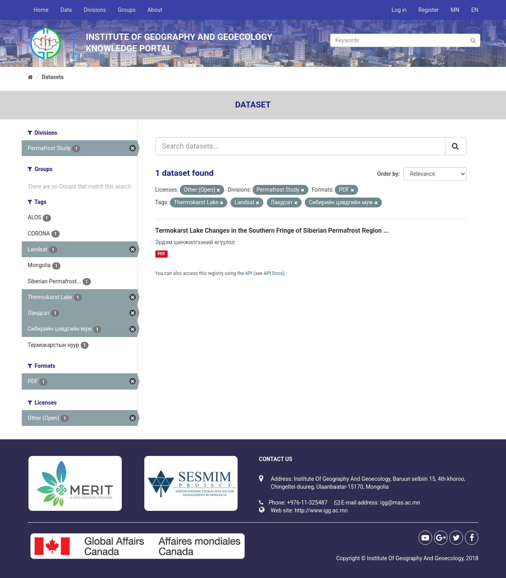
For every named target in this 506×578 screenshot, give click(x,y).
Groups (127, 10)
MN (455, 10)
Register (429, 10)
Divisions (95, 10)
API (249, 273)
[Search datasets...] (300, 146)
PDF (161, 253)
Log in (399, 10)
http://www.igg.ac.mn (321, 510)
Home (41, 10)
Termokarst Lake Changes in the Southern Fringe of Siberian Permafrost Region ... (272, 230)
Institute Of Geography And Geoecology (415, 558)
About (154, 10)
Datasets (53, 77)
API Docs (273, 273)
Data (66, 10)
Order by (387, 174)
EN (474, 10)
